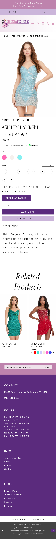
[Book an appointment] (42, 23)
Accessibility (10, 498)
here (32, 537)
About (7, 461)
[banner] (15, 23)
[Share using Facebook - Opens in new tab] (13, 120)
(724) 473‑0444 (11, 398)
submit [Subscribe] (48, 367)
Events (7, 465)
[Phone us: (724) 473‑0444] (48, 23)
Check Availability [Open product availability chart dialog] (17, 198)
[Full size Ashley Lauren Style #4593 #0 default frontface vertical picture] (28, 78)
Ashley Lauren (19, 36)
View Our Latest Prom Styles (28, 3)
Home (5, 36)
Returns (8, 506)
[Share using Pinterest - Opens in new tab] (18, 120)
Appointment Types (14, 458)
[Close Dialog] (2, 530)
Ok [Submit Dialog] (53, 531)
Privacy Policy (11, 491)
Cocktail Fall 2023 (39, 36)
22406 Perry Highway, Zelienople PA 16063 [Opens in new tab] (25, 392)
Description (11, 226)
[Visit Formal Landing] (14, 12)
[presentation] (13, 317)
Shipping (8, 502)
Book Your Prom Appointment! (28, 6)
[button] (32, 23)
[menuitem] (14, 12)
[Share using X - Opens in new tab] (23, 120)
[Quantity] (6, 206)
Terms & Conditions (14, 494)
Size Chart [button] (48, 165)
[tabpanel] (28, 78)
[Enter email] (28, 367)
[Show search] (37, 23)
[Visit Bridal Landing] (42, 12)
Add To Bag (28, 212)
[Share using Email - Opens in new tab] (28, 120)
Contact (8, 469)
